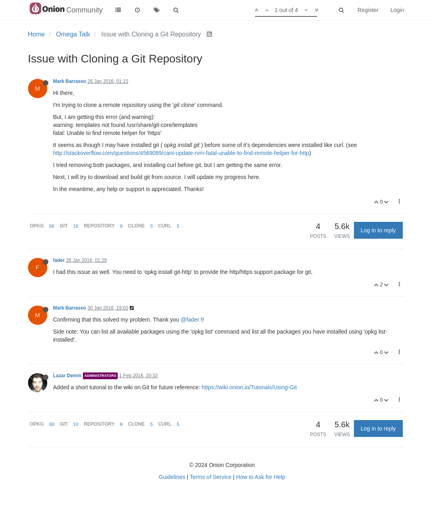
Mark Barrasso (69, 81)
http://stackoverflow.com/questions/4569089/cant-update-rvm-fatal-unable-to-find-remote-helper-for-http (181, 153)
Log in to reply (378, 230)
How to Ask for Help (260, 477)
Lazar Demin (67, 375)
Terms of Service (210, 477)
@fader (190, 319)
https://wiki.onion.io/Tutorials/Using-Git (249, 387)
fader (59, 260)
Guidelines (172, 477)
